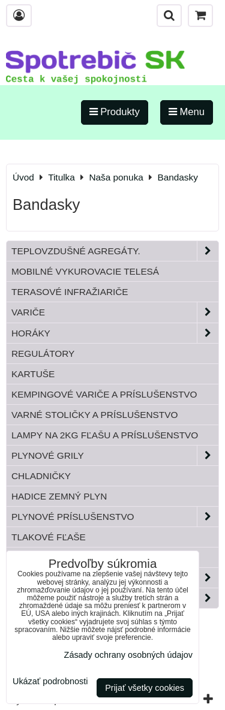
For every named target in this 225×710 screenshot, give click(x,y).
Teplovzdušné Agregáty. (114, 251)
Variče (114, 312)
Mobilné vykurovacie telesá (85, 271)
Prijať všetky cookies (144, 688)
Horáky (114, 333)
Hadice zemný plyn (59, 496)
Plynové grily (114, 455)
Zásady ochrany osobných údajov (128, 655)
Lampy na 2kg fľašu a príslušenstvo (104, 435)
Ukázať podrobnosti (50, 681)
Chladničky (41, 476)
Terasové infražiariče (69, 292)
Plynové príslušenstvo (114, 517)
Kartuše (33, 374)
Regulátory (42, 353)
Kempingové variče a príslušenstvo (104, 394)
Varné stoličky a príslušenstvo (94, 415)
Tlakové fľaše (48, 537)
